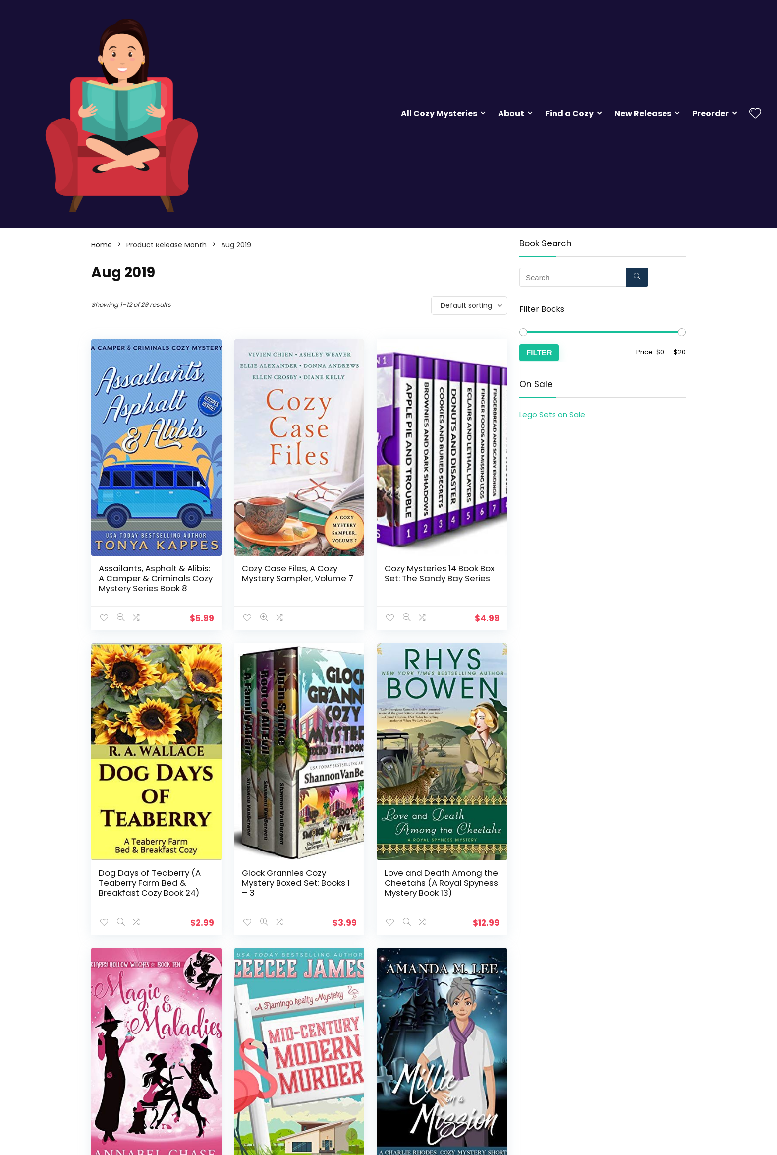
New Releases (642, 113)
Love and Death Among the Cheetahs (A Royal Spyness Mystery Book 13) (441, 883)
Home (101, 245)
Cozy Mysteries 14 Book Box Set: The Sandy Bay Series (440, 573)
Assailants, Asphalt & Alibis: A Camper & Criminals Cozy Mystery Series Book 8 (156, 578)
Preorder (710, 113)
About (511, 113)
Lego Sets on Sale (552, 414)
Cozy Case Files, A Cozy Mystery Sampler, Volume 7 (297, 573)
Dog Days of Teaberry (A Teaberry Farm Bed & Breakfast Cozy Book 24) (150, 883)
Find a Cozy (569, 113)
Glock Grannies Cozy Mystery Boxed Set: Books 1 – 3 (296, 883)
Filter (539, 352)
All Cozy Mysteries (439, 113)
